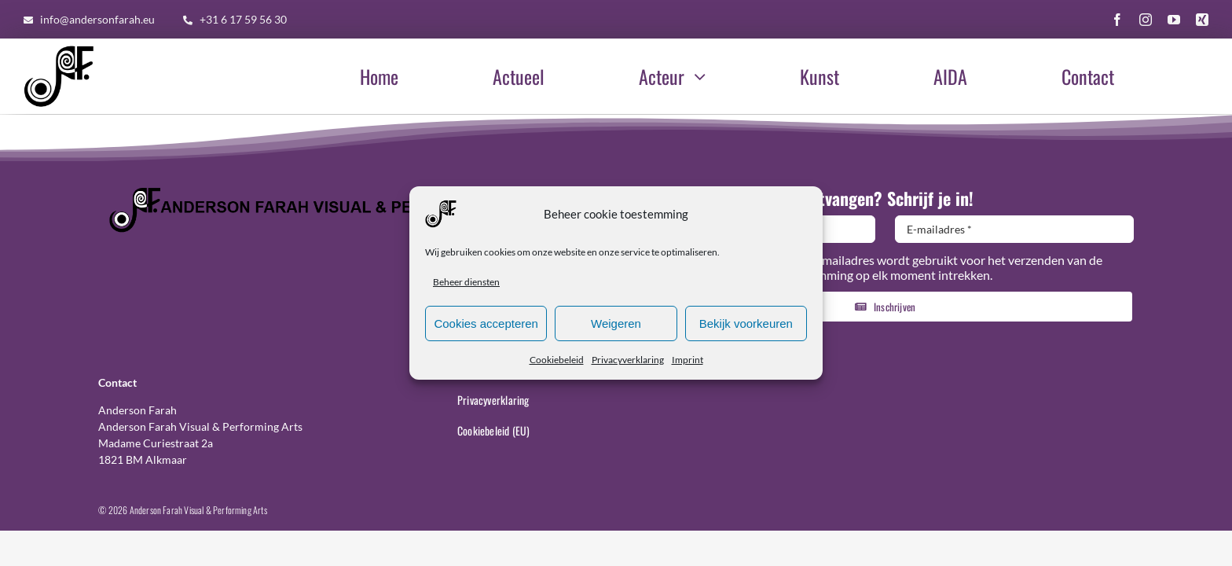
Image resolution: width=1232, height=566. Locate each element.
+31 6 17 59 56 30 (243, 19)
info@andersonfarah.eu (97, 19)
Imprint (687, 362)
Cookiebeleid (557, 362)
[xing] (1202, 19)
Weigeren (616, 325)
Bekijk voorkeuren (746, 325)
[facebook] (1117, 19)
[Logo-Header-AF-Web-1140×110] (346, 190)
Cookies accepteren (486, 325)
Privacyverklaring (628, 362)
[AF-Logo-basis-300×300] (59, 46)
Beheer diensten (466, 284)
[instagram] (1145, 19)
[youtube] (1174, 19)
